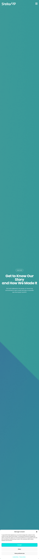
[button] (36, 532)
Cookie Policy (16, 557)
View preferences (19, 553)
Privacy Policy (22, 557)
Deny (19, 549)
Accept (19, 545)
